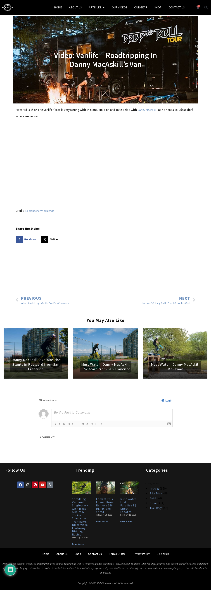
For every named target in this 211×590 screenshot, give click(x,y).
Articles (154, 488)
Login (167, 400)
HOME (58, 7)
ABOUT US (75, 7)
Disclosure (163, 554)
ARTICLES (97, 7)
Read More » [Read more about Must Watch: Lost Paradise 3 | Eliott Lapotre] (126, 521)
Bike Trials (156, 493)
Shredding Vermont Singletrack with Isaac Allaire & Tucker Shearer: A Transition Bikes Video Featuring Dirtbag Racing (80, 516)
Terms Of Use (117, 554)
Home (45, 554)
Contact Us (95, 554)
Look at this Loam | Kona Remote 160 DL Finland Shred (104, 505)
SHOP (158, 7)
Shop (78, 554)
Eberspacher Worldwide (39, 211)
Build (153, 498)
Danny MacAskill (147, 110)
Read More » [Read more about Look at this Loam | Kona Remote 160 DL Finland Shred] (102, 521)
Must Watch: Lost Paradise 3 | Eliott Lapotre (128, 505)
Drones (154, 503)
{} (99, 424)
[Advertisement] (106, 270)
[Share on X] (50, 239)
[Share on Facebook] (27, 239)
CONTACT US (177, 7)
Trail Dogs (156, 508)
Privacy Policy (141, 554)
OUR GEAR (140, 7)
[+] (105, 424)
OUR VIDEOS (119, 7)
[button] (206, 7)
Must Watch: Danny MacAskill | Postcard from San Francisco (105, 366)
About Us (62, 554)
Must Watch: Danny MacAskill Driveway (175, 366)
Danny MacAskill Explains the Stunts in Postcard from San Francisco (35, 364)
